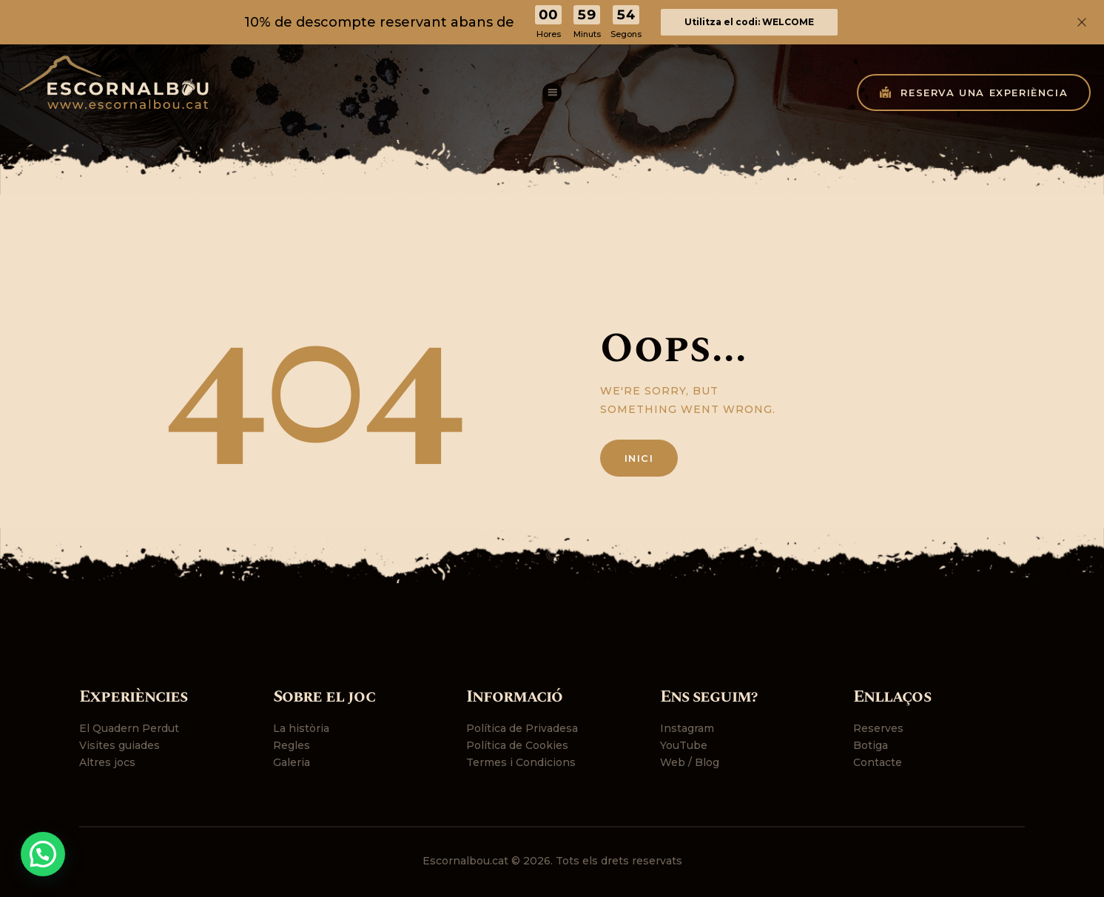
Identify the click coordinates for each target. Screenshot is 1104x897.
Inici (639, 458)
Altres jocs (107, 762)
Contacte (877, 762)
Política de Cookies (517, 745)
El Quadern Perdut (129, 728)
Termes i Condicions (521, 762)
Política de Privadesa (522, 728)
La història (301, 728)
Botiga (870, 745)
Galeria (291, 762)
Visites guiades (119, 745)
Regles (291, 745)
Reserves (878, 728)
